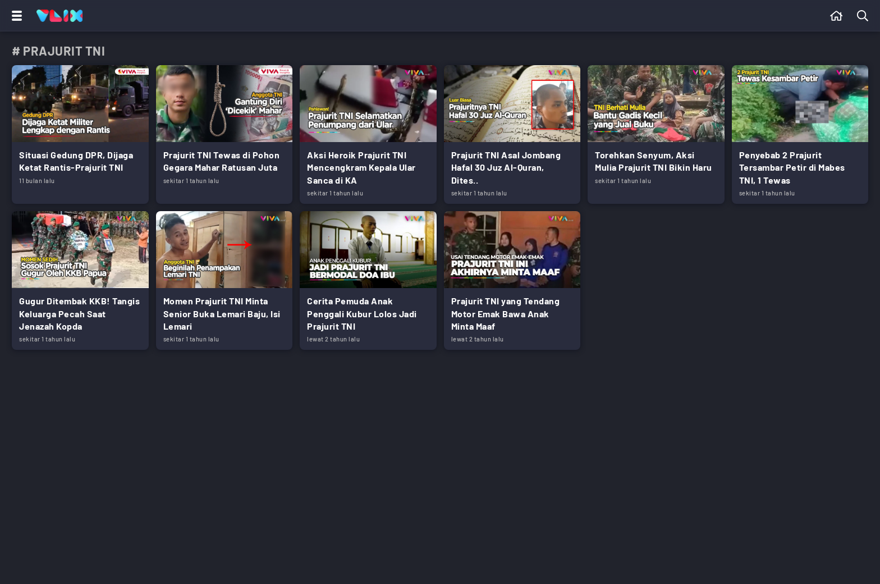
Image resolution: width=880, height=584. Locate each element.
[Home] (59, 15)
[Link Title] (80, 134)
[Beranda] (836, 15)
